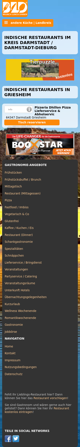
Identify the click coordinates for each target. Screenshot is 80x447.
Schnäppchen (14, 255)
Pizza (8, 200)
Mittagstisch (13, 186)
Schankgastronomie (19, 241)
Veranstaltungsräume (20, 283)
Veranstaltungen (16, 269)
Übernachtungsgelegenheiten (26, 297)
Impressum (12, 360)
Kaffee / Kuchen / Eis (19, 228)
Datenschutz (13, 374)
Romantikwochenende (20, 318)
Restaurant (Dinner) (19, 235)
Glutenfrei (12, 221)
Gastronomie (14, 324)
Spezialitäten (14, 248)
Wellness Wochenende (20, 311)
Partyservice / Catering (21, 276)
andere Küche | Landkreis (27, 22)
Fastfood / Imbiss (17, 207)
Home (9, 346)
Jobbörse (11, 331)
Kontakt (10, 353)
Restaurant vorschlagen (50, 398)
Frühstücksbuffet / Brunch (23, 179)
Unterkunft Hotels (17, 290)
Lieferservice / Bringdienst (23, 262)
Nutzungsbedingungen (21, 367)
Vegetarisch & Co (17, 214)
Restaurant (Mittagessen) (23, 193)
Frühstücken (13, 172)
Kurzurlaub (12, 304)
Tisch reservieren (32, 122)
